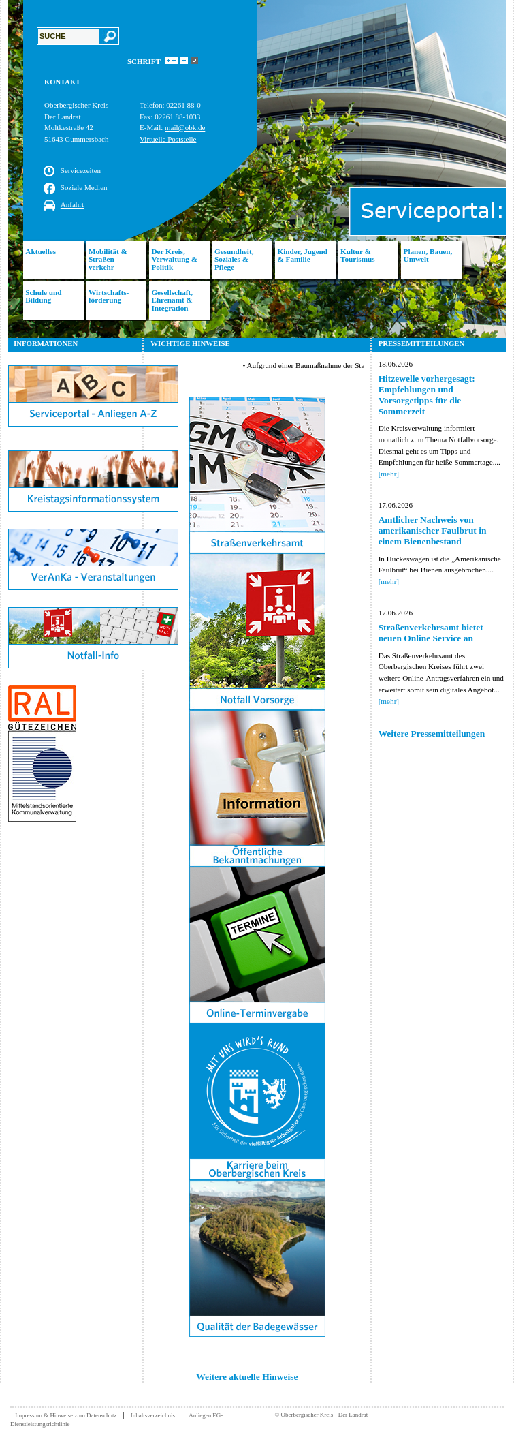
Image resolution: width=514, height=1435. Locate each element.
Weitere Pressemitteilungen (432, 733)
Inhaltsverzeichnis (153, 1415)
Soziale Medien (84, 187)
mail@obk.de (185, 127)
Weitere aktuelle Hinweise (247, 1377)
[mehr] (389, 473)
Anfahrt (72, 204)
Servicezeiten (81, 170)
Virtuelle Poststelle (168, 139)
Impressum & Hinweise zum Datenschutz (65, 1415)
